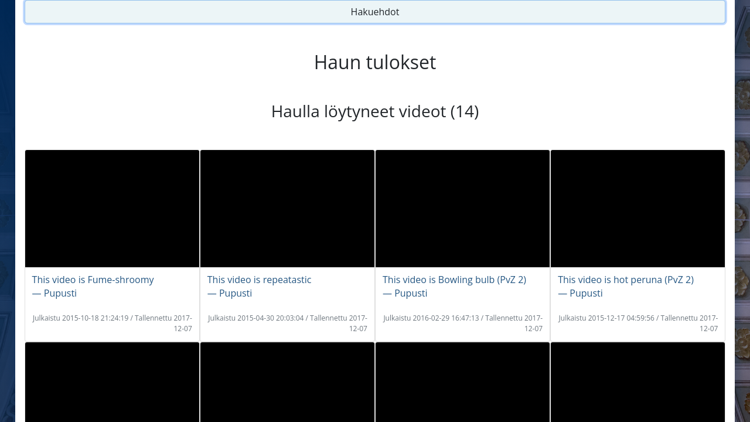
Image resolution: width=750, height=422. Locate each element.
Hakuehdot (375, 11)
